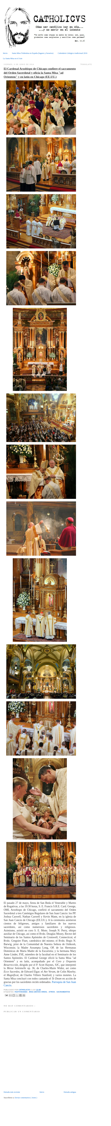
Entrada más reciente (12, 1092)
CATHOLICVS (24, 990)
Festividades (21, 992)
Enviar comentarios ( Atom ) (26, 1097)
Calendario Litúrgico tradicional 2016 (72, 53)
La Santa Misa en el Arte (12, 58)
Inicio (5, 53)
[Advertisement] (21, 1083)
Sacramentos (63, 992)
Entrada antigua (70, 1092)
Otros (52, 992)
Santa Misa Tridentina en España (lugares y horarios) (32, 53)
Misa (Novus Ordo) (38, 992)
